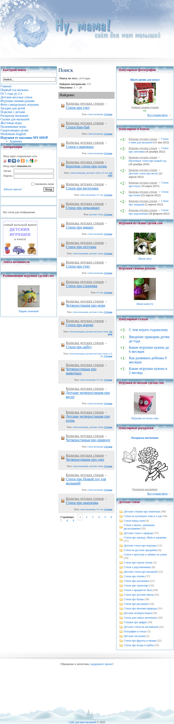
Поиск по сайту (78, 21)
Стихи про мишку (80, 227)
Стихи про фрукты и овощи (140, 640)
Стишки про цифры (135, 622)
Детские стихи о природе (138, 533)
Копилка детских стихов (85, 103)
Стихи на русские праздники (140, 550)
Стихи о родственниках (137, 567)
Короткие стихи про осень (86, 166)
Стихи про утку (78, 266)
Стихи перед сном (134, 520)
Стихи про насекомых (136, 581)
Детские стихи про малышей (140, 571)
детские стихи (93, 173)
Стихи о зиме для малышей (148, 140)
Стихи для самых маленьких (140, 617)
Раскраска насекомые (144, 437)
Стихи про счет (78, 108)
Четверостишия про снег (85, 459)
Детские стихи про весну (143, 173)
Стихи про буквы (134, 599)
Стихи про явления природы (140, 608)
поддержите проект (101, 664)
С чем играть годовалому (148, 330)
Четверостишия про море (85, 305)
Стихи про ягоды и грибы (139, 645)
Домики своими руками (145, 107)
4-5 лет (104, 173)
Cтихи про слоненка (81, 286)
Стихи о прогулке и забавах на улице (145, 554)
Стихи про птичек (134, 576)
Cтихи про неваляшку (83, 208)
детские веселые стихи (97, 331)
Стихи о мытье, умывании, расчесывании (139, 526)
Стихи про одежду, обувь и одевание (145, 537)
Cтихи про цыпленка (82, 503)
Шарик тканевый (29, 311)
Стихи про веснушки (82, 188)
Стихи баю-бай (77, 127)
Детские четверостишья (138, 613)
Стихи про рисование (136, 603)
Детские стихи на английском (141, 626)
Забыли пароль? (12, 189)
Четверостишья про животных (81, 371)
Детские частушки (134, 636)
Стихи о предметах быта (138, 590)
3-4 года (108, 114)
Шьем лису (144, 258)
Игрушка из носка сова (145, 418)
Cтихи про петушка (81, 247)
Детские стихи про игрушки (140, 545)
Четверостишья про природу (88, 440)
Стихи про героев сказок (138, 562)
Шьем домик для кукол (144, 79)
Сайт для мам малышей (82, 722)
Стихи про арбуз (78, 347)
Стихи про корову (80, 325)
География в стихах (135, 631)
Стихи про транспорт (136, 585)
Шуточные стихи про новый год (147, 160)
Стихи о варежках (80, 147)
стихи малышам (95, 114)
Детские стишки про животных (142, 511)
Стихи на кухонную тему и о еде (143, 516)
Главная (60, 21)
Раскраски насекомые (144, 489)
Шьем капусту (144, 303)
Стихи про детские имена (139, 594)
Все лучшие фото (157, 115)
